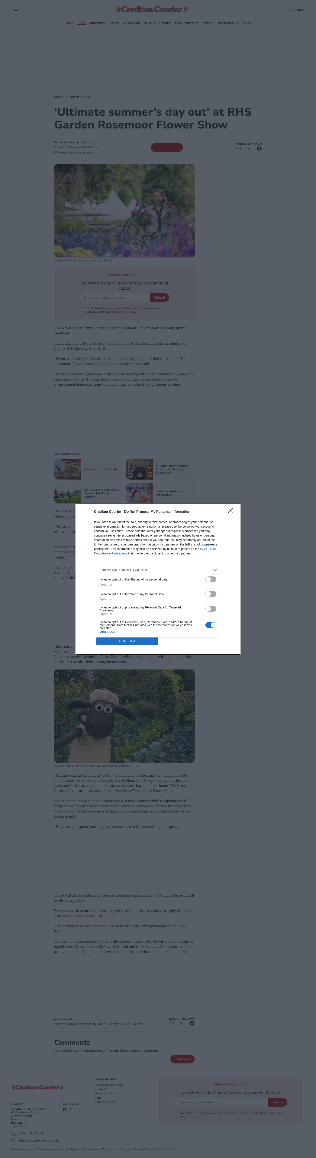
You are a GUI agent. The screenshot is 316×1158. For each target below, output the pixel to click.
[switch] (210, 579)
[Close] (232, 512)
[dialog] (158, 579)
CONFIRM (127, 641)
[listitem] (158, 570)
